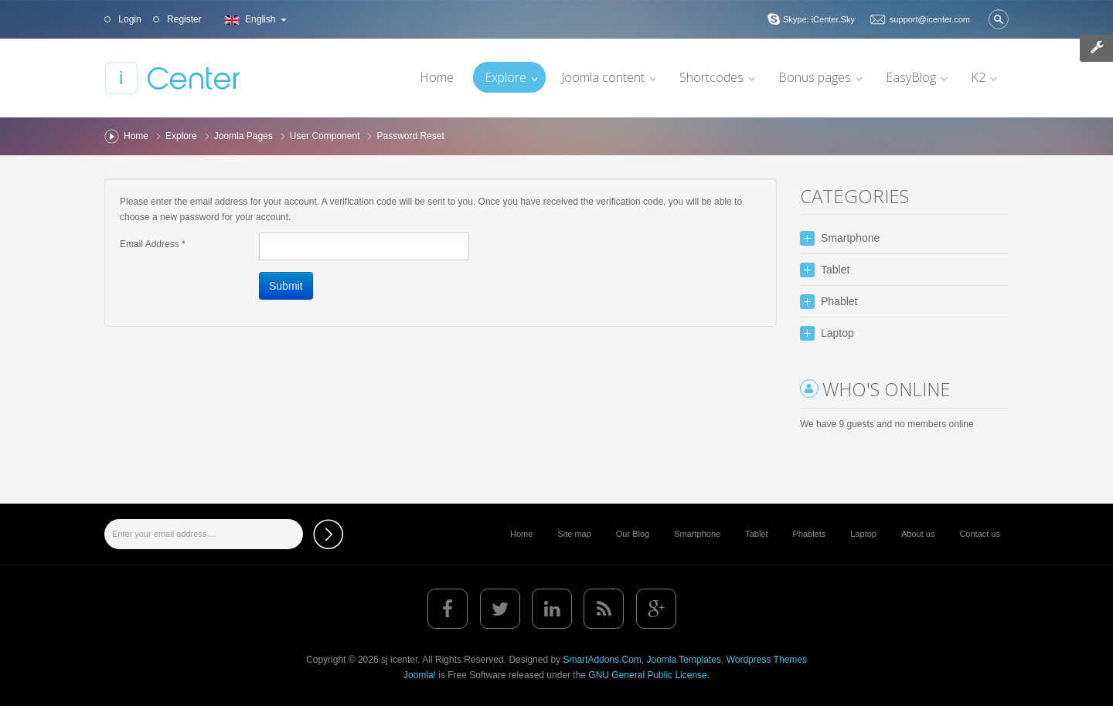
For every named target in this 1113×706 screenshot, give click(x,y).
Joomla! (419, 675)
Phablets (809, 533)
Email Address (153, 244)
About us (917, 533)
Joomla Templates (683, 659)
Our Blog (632, 533)
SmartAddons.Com (602, 659)
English (254, 19)
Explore (181, 136)
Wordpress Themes (767, 659)
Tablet (756, 533)
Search (998, 19)
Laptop (863, 533)
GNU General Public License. (649, 675)
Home (136, 136)
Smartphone (697, 533)
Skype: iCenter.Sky (819, 19)
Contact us (979, 533)
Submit (286, 286)
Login (128, 19)
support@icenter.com (930, 19)
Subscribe (328, 534)
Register (183, 19)
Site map (574, 533)
